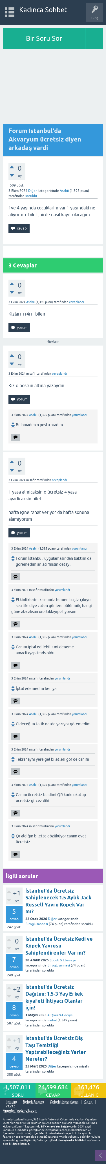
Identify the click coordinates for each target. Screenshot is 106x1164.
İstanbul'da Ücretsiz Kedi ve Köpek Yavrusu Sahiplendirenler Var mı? (59, 946)
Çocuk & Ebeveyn (63, 960)
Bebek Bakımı (33, 1102)
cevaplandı (76, 302)
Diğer (32, 191)
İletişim (11, 1102)
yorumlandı (79, 415)
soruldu (31, 196)
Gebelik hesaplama (64, 1102)
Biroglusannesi (36, 924)
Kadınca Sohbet (43, 10)
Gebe (88, 1102)
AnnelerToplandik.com (20, 1110)
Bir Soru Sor (44, 38)
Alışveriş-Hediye (59, 1015)
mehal (52, 1020)
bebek (10, 1105)
